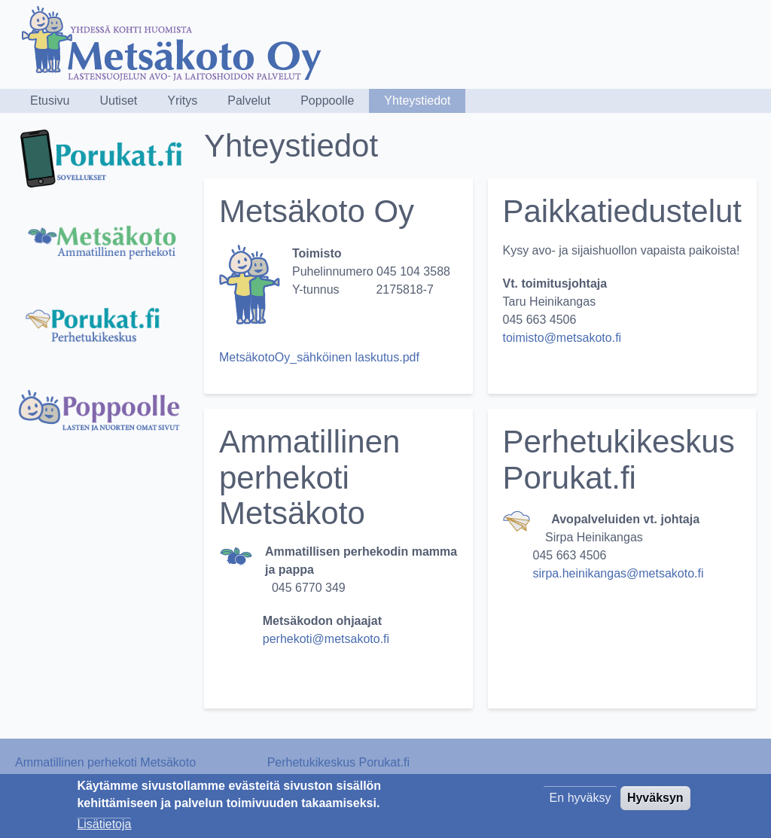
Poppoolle (327, 100)
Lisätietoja (104, 827)
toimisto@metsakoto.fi (562, 337)
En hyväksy (580, 801)
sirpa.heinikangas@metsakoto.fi (618, 573)
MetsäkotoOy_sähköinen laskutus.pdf (319, 357)
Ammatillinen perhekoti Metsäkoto (105, 762)
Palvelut (248, 100)
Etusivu (49, 100)
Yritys (182, 100)
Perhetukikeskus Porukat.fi (338, 762)
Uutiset (118, 100)
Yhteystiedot (417, 100)
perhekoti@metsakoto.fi (328, 638)
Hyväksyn (655, 801)
